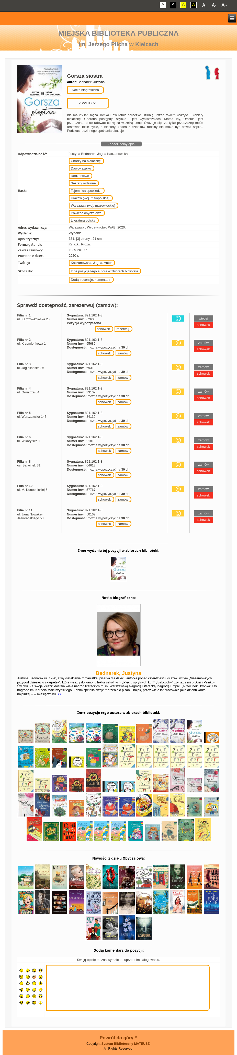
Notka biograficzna (85, 90)
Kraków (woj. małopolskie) (90, 198)
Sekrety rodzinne (83, 183)
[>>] (59, 694)
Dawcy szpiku (81, 168)
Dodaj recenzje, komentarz (90, 280)
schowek (103, 329)
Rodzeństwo (80, 176)
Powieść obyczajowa (86, 213)
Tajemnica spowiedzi (86, 191)
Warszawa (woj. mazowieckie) (93, 205)
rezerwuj (123, 329)
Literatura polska (83, 220)
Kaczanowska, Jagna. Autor (91, 263)
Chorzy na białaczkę (86, 161)
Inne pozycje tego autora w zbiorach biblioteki (104, 271)
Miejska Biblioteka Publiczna (118, 33)
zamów (123, 353)
